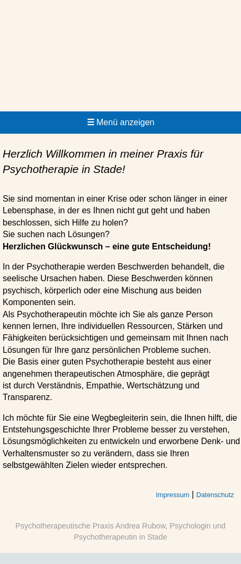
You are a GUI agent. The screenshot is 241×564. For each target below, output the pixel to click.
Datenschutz (215, 495)
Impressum (172, 495)
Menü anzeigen (121, 122)
